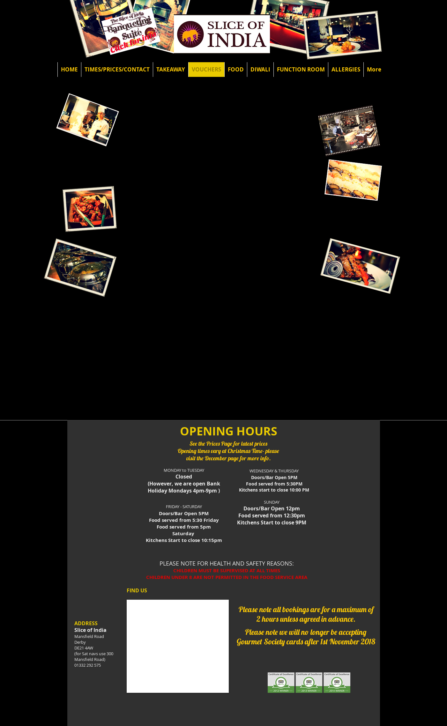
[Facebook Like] (76, 20)
